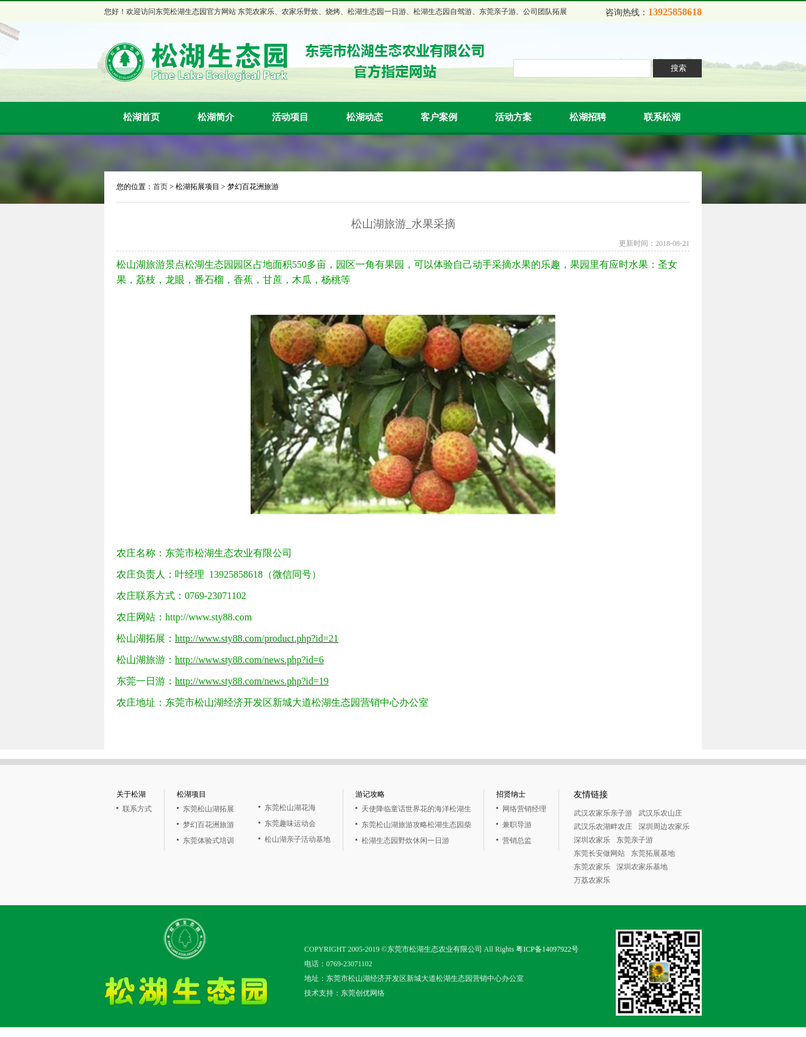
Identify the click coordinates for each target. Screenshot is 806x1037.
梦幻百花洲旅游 (208, 824)
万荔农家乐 (592, 880)
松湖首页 (141, 117)
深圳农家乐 (592, 840)
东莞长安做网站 (599, 853)
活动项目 (290, 117)
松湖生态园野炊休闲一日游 (405, 840)
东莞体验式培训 (208, 840)
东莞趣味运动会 (290, 823)
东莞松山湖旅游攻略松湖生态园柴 (416, 824)
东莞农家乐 (592, 867)
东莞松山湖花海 (290, 807)
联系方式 (137, 809)
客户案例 (439, 117)
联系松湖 (662, 117)
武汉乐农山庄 (660, 813)
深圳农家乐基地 (642, 867)
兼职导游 (517, 824)
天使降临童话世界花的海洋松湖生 (416, 809)
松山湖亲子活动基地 (297, 839)
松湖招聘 (587, 117)
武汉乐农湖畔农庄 (603, 826)
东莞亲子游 (634, 840)
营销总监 (517, 840)
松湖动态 (364, 117)
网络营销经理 (524, 809)
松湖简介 (216, 117)
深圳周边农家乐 (664, 826)
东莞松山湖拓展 (208, 809)
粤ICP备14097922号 (547, 949)
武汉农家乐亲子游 (603, 813)
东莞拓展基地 (653, 853)
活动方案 (513, 117)
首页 (160, 186)
